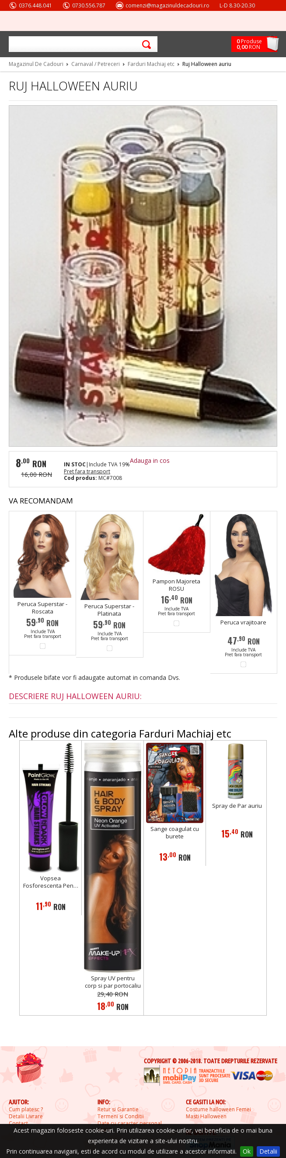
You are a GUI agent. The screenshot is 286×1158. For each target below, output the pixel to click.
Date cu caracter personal (130, 1123)
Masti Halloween (206, 1116)
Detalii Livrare (26, 1116)
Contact (18, 1123)
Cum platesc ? (26, 1109)
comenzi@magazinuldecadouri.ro (167, 5)
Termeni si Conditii (121, 1116)
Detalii (268, 1151)
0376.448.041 (35, 5)
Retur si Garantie (118, 1109)
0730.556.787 (88, 5)
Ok (247, 1151)
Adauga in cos (150, 460)
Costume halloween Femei (218, 1109)
